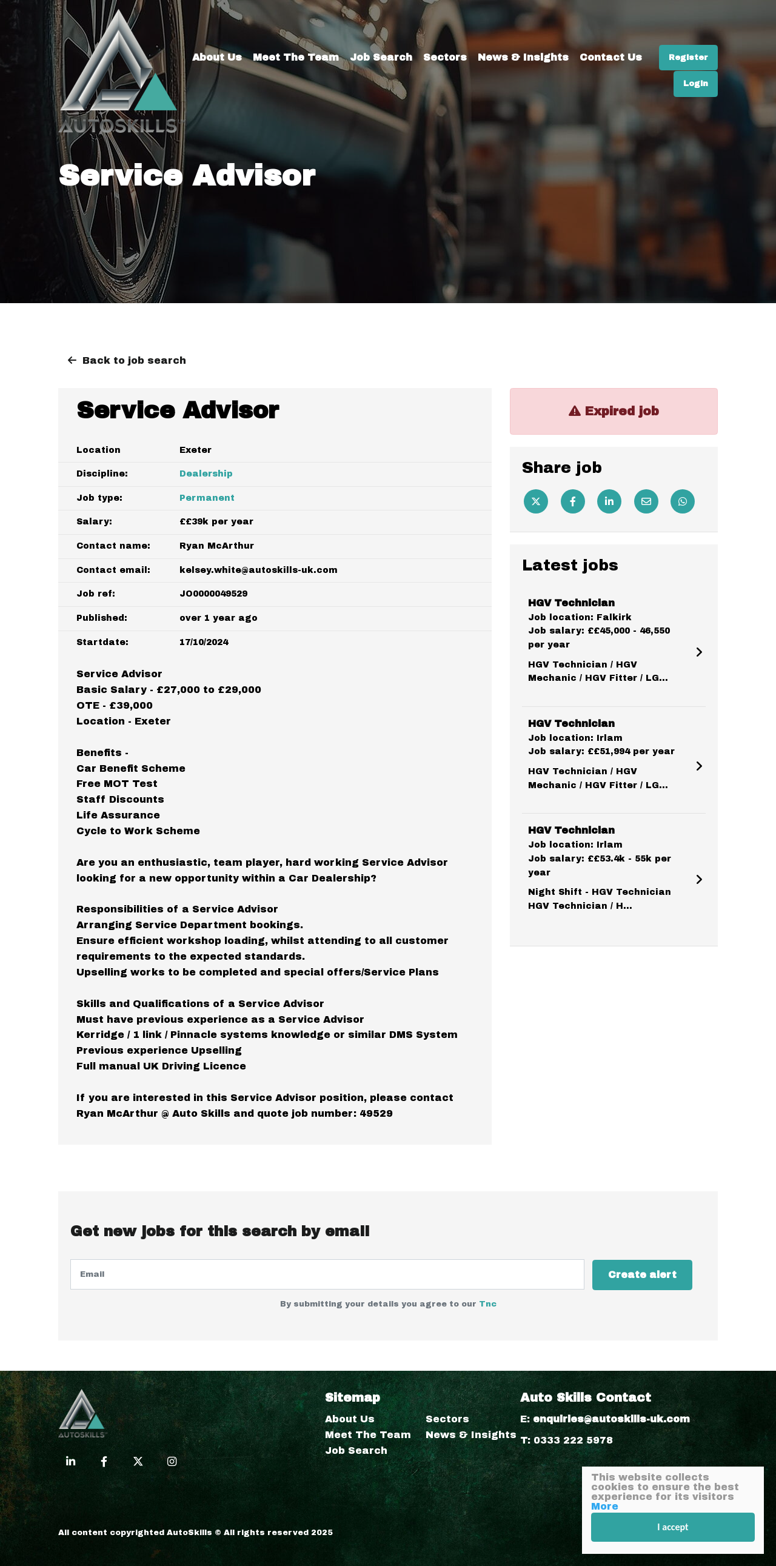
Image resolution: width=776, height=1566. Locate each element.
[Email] (646, 501)
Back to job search (134, 360)
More (604, 1506)
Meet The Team (360, 18)
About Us (281, 18)
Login (695, 45)
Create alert (643, 1274)
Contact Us (675, 18)
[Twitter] (536, 501)
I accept (673, 1527)
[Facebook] (573, 501)
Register (638, 45)
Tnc (488, 1303)
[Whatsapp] (683, 501)
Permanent (207, 498)
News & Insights (587, 18)
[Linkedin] (609, 501)
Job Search (445, 18)
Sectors (509, 18)
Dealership (206, 473)
